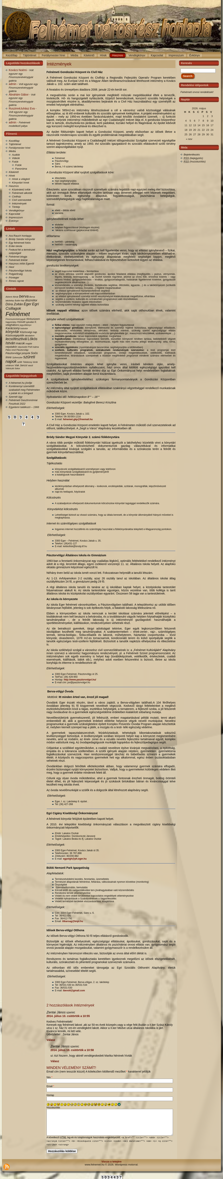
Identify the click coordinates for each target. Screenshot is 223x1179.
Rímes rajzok (16, 280)
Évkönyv (13, 220)
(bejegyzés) (193, 158)
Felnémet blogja (18, 256)
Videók (16, 158)
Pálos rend (11, 350)
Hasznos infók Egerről (21, 263)
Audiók (16, 154)
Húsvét (21, 321)
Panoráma (21, 168)
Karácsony (13, 328)
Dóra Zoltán (14, 304)
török (35, 362)
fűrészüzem (33, 318)
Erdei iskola (15, 246)
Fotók (15, 161)
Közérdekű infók (21, 189)
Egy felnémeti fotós (20, 242)
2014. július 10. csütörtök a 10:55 (68, 1016)
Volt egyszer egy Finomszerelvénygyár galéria (23, 88)
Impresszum (16, 217)
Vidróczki (10, 368)
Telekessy (27, 362)
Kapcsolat (14, 213)
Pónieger (14, 277)
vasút (30, 365)
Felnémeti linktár (18, 260)
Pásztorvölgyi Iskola (20, 270)
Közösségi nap (28, 332)
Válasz (51, 1039)
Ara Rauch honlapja (20, 235)
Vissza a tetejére (112, 1161)
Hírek (12, 175)
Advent (9, 297)
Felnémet (18, 314)
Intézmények (19, 203)
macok (20, 343)
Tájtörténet (15, 144)
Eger (27, 304)
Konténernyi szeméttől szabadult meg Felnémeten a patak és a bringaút (24, 390)
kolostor (24, 328)
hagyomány (11, 322)
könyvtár (12, 332)
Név (49, 1077)
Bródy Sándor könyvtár (22, 239)
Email (50, 1086)
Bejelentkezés (192, 154)
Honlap (50, 1095)
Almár (15, 297)
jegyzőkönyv (25, 325)
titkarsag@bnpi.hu (72, 921)
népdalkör (11, 346)
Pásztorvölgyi (13, 353)
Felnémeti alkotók (22, 192)
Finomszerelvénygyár (16, 319)
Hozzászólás (53, 1107)
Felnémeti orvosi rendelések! (196, 92)
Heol (11, 266)
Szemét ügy (15, 396)
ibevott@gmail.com (74, 990)
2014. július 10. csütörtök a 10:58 (72, 1050)
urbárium (10, 365)
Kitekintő (14, 172)
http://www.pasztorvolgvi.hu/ (80, 679)
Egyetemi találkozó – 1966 (24, 407)
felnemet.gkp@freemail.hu (78, 419)
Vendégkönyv (16, 210)
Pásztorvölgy (22, 350)
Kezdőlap (14, 140)
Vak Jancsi (21, 365)
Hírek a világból (21, 179)
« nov (189, 139)
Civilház (16, 196)
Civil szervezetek (21, 199)
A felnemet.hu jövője (20, 382)
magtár (28, 343)
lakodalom (30, 335)
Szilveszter (17, 357)
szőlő (19, 362)
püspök (26, 353)
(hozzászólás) (195, 161)
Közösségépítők (15, 335)
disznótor (31, 300)
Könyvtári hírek (20, 182)
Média (12, 151)
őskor (17, 368)
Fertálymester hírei (19, 147)
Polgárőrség (16, 273)
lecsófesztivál (16, 339)
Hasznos (14, 185)
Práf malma (33, 347)
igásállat (30, 322)
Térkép (16, 206)
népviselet (22, 347)
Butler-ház (19, 300)
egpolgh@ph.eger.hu (75, 858)
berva (24, 296)
